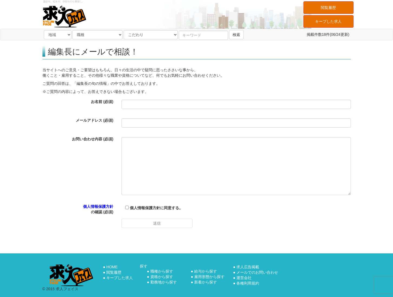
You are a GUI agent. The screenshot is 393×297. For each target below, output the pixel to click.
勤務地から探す (163, 282)
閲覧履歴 (328, 7)
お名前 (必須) (102, 101)
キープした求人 (328, 21)
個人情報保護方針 (98, 206)
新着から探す (205, 282)
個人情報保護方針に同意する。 (152, 208)
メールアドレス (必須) (94, 120)
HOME (112, 267)
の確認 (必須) (98, 209)
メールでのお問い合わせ (257, 272)
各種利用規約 (247, 283)
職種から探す (161, 271)
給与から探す (205, 271)
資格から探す (161, 277)
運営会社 (244, 278)
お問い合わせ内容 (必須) (92, 139)
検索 (236, 35)
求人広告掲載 (247, 267)
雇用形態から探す (209, 277)
